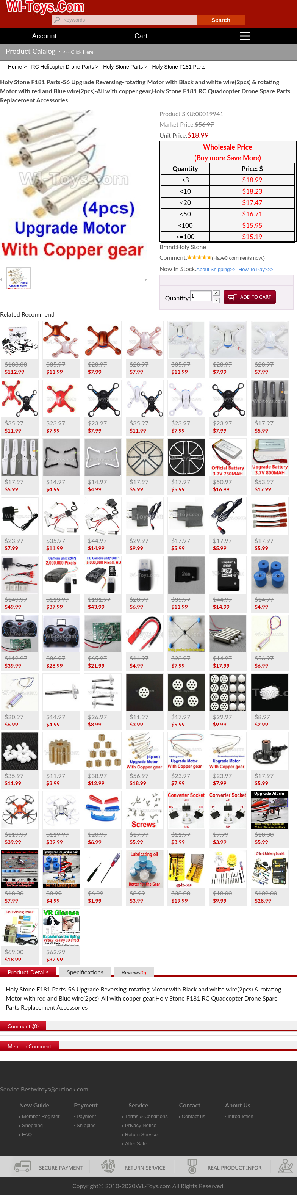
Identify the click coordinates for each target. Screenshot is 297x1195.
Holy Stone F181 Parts (178, 67)
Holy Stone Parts (123, 67)
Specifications (85, 971)
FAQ (27, 1134)
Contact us (193, 1116)
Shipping (86, 1125)
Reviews (134, 972)
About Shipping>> (215, 269)
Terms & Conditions (146, 1116)
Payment (86, 1116)
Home (15, 67)
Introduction (240, 1116)
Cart (140, 36)
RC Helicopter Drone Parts (62, 67)
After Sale (136, 1143)
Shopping (32, 1125)
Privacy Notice (140, 1125)
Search (220, 20)
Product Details (28, 971)
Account (44, 36)
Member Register (41, 1116)
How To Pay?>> (256, 269)
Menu (268, 36)
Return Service (141, 1134)
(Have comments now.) (238, 258)
